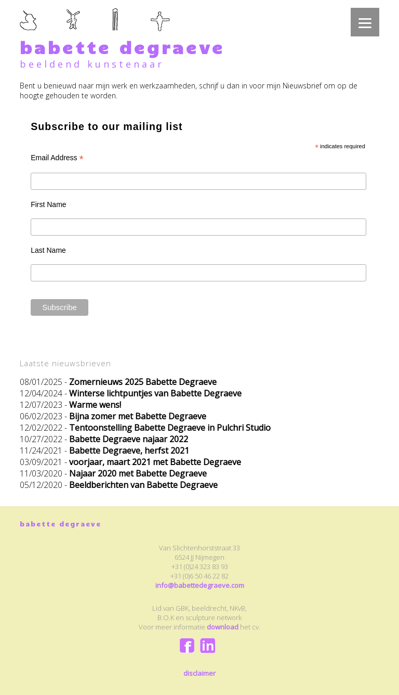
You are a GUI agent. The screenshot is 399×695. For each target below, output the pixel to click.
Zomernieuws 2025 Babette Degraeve (143, 382)
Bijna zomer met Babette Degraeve (137, 416)
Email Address (57, 158)
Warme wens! (95, 404)
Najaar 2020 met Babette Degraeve (138, 473)
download (222, 627)
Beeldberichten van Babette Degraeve (143, 485)
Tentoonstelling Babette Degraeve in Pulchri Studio (170, 427)
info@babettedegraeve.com (199, 585)
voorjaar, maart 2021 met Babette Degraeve (155, 462)
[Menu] (365, 22)
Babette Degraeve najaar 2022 (128, 439)
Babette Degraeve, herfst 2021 (129, 450)
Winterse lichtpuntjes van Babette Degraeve (155, 393)
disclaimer (199, 673)
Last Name (48, 250)
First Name (48, 204)
